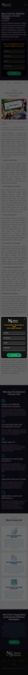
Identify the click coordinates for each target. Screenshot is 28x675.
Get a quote (14, 355)
